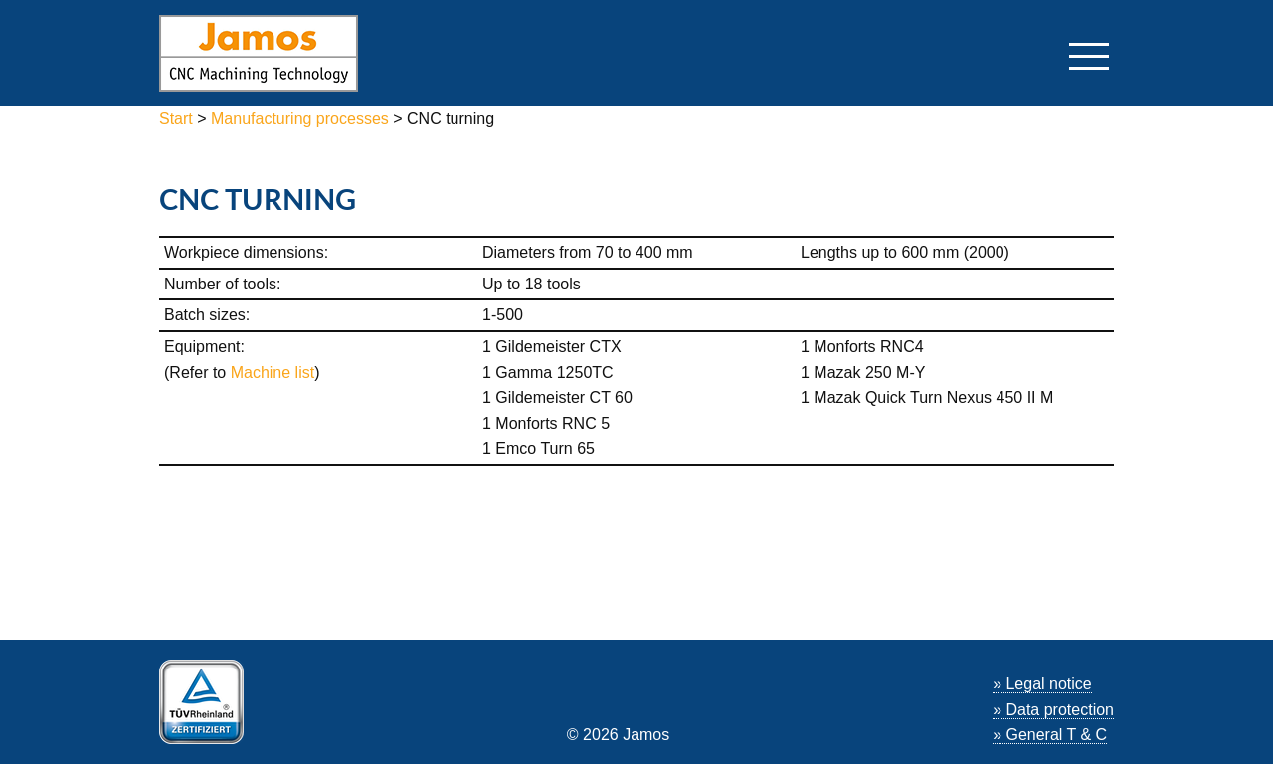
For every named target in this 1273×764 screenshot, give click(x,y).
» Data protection (1053, 709)
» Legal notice (1042, 683)
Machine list (272, 372)
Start (178, 118)
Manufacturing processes (300, 118)
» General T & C (1050, 734)
